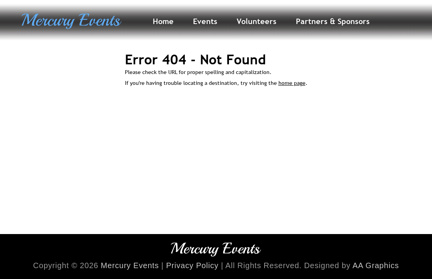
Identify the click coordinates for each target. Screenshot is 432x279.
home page (292, 82)
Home (163, 21)
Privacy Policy (192, 265)
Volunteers (257, 21)
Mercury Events (130, 265)
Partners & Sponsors (333, 21)
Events (205, 21)
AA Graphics (376, 265)
